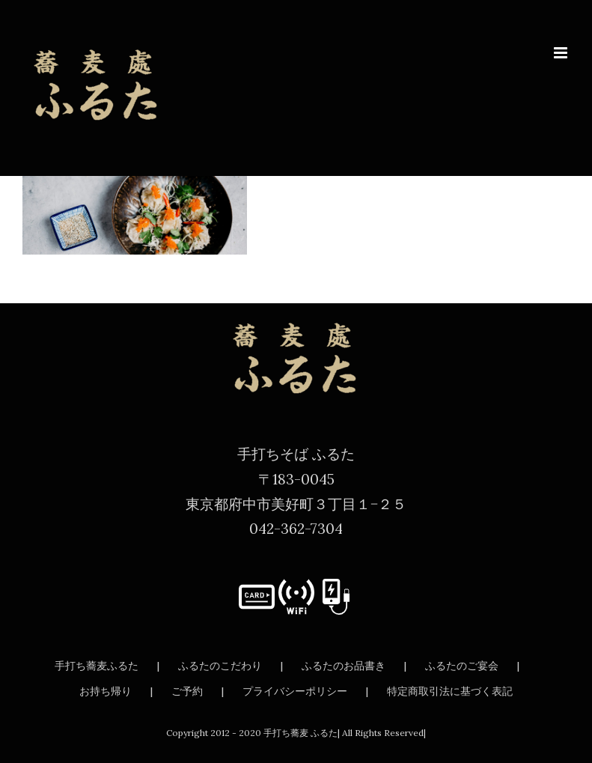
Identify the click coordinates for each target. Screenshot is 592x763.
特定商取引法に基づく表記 (450, 691)
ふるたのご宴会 (461, 665)
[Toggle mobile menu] (562, 53)
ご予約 (187, 691)
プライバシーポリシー (294, 691)
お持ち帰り (105, 691)
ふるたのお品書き (343, 665)
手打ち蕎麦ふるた (96, 665)
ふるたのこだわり (220, 665)
